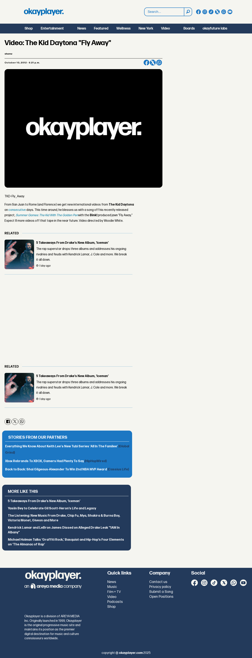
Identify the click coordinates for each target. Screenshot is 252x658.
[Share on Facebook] (146, 63)
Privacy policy (160, 587)
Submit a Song (161, 592)
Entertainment (52, 28)
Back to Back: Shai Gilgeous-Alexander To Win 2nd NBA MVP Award (67, 469)
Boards (189, 28)
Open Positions (161, 597)
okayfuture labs (215, 28)
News (81, 28)
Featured (101, 28)
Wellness (123, 28)
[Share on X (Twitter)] (153, 63)
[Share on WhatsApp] (159, 63)
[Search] (188, 12)
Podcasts (115, 602)
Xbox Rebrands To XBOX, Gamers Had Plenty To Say (56, 461)
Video (165, 28)
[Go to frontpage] (43, 12)
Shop (29, 28)
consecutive (17, 210)
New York (146, 28)
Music (112, 587)
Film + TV (114, 592)
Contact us (158, 582)
